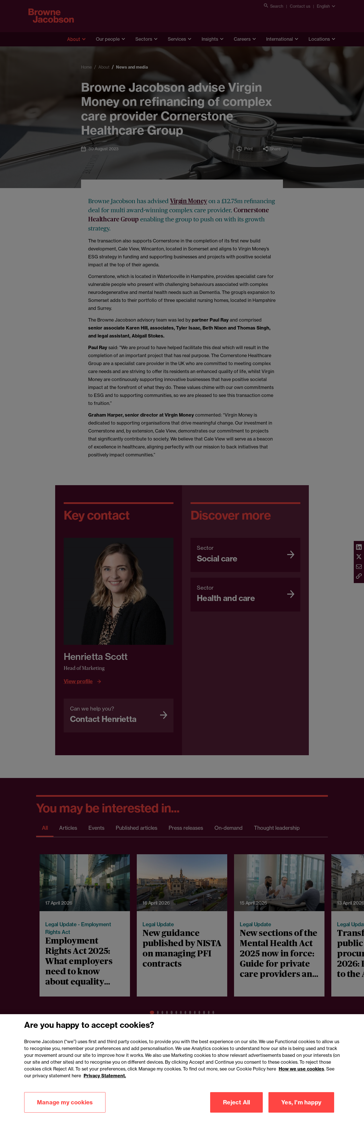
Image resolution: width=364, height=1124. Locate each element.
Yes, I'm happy (301, 1111)
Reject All (236, 1111)
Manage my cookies (65, 1111)
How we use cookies (301, 1078)
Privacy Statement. (105, 1085)
